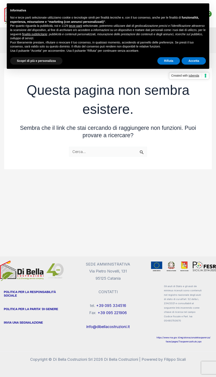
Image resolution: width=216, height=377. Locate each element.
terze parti (75, 25)
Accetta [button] (193, 60)
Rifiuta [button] (168, 60)
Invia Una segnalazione (23, 322)
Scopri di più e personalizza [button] (36, 60)
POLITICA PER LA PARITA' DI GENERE (31, 309)
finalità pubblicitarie (34, 34)
